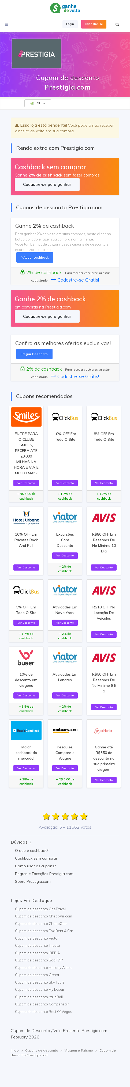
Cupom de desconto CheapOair (41, 923)
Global (38, 103)
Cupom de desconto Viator (37, 938)
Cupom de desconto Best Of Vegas (43, 1011)
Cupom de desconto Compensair (42, 1004)
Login (70, 24)
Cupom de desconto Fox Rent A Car (44, 931)
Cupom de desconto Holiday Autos (43, 967)
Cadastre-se (94, 24)
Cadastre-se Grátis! (75, 280)
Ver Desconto (26, 482)
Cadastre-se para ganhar (47, 184)
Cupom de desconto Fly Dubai (39, 989)
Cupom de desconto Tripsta (37, 945)
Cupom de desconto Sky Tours (40, 982)
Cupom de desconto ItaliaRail (39, 997)
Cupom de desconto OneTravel (40, 909)
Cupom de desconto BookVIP (39, 960)
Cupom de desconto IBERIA (37, 953)
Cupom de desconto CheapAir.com (43, 916)
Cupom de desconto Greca (37, 975)
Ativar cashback (35, 257)
